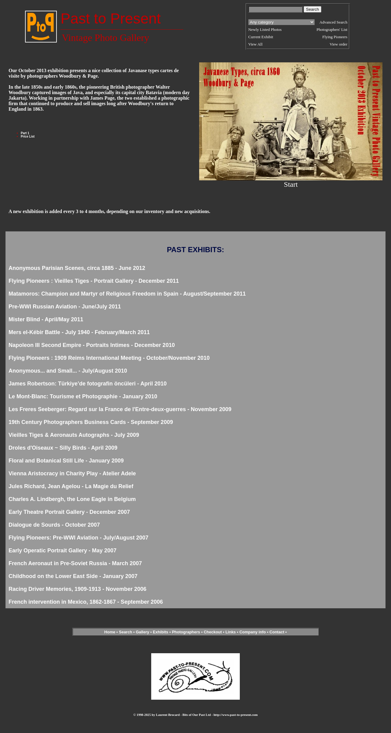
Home (109, 632)
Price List (28, 136)
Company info (253, 632)
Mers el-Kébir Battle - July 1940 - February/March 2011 (79, 332)
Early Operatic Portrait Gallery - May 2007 (62, 550)
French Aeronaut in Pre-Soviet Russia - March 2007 (75, 563)
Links (230, 632)
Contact (276, 632)
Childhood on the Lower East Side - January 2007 (73, 576)
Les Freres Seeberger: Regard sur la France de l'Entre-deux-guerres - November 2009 (120, 409)
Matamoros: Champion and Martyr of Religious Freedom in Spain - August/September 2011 (127, 294)
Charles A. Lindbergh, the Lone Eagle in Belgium (72, 499)
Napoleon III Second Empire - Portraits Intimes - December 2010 (92, 345)
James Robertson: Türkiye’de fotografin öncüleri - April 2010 (87, 384)
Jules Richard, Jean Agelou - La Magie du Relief (71, 486)
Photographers (186, 632)
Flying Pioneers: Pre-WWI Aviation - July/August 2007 (78, 538)
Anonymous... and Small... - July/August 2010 (68, 371)
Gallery (142, 632)
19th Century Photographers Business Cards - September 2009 (91, 422)
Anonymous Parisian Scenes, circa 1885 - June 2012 (77, 268)
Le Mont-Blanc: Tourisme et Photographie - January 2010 (83, 396)
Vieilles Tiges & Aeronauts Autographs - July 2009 (74, 435)
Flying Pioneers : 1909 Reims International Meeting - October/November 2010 (109, 358)
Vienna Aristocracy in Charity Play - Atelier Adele (72, 473)
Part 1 (25, 133)
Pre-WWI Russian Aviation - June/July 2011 (65, 307)
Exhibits (160, 632)
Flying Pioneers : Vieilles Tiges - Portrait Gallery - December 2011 (94, 281)
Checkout (213, 632)
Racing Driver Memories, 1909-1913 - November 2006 (77, 589)
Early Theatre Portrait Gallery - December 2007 (69, 512)
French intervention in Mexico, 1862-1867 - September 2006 (86, 602)
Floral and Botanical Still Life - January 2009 (66, 461)
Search (125, 632)
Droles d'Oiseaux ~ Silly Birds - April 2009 (63, 448)
